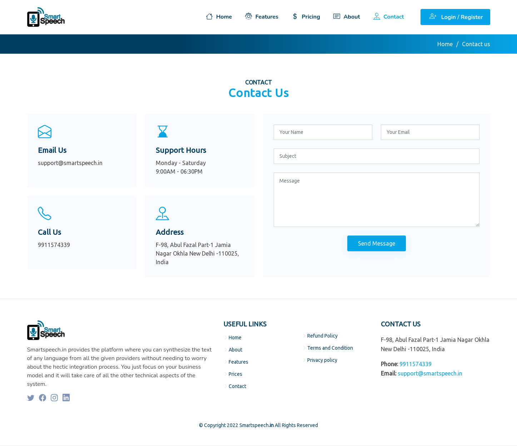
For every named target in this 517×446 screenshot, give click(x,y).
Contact (237, 386)
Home (445, 44)
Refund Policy (322, 335)
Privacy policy (322, 360)
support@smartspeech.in (430, 373)
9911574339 (415, 364)
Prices (235, 374)
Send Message (376, 243)
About (235, 349)
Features (238, 361)
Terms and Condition (330, 347)
